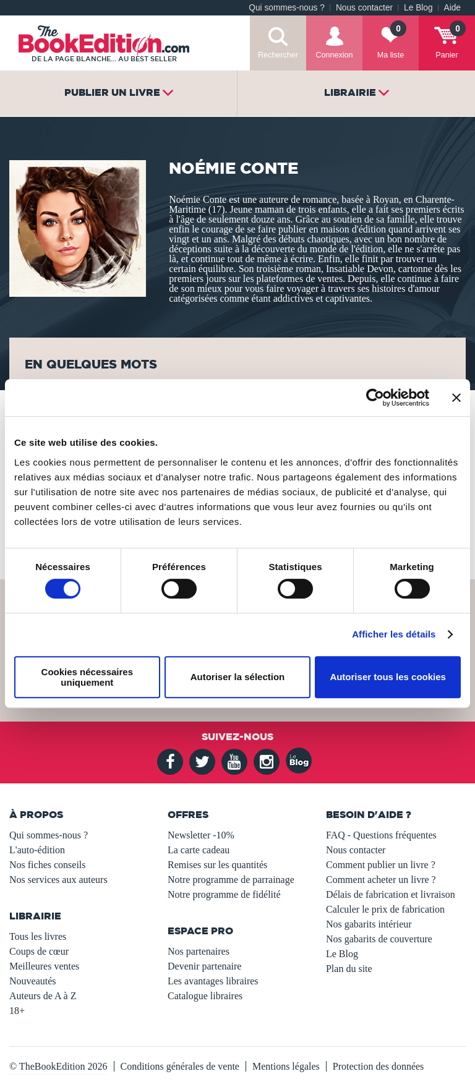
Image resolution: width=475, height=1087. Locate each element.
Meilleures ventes (44, 966)
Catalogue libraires (205, 996)
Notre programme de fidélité (224, 894)
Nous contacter (364, 7)
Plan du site (349, 968)
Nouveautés (32, 981)
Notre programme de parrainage (231, 879)
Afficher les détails (393, 634)
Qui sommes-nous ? (287, 7)
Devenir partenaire (204, 966)
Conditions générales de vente (180, 1066)
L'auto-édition (37, 850)
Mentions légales (286, 1066)
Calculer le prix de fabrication (385, 909)
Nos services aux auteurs (58, 879)
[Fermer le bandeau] (456, 397)
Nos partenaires (198, 951)
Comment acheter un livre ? (381, 879)
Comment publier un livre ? (380, 864)
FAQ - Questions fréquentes (381, 835)
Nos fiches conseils (47, 864)
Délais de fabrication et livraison (390, 894)
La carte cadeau (198, 850)
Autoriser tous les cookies (388, 676)
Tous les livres (37, 936)
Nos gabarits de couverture (379, 939)
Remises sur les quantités (217, 864)
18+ (17, 1010)
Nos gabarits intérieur (369, 924)
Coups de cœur (39, 951)
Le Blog (418, 7)
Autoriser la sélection (237, 676)
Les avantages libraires (213, 981)
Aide (452, 7)
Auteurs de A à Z (42, 996)
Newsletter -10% (201, 835)
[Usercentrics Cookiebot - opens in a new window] (375, 397)
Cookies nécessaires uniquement (87, 677)
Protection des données (378, 1066)
